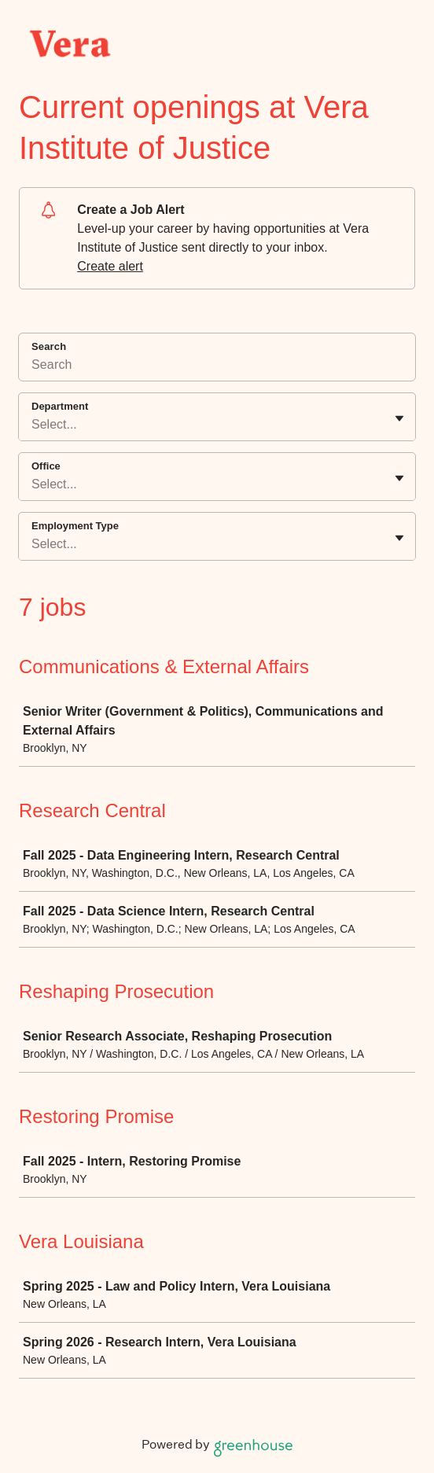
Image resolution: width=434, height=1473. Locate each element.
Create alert (110, 266)
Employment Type (75, 526)
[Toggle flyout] (399, 418)
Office (46, 466)
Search (48, 346)
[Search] (217, 367)
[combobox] (33, 424)
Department (59, 406)
